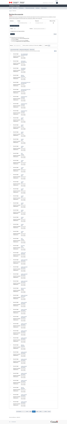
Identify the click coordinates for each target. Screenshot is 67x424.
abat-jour (23, 76)
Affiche (40, 45)
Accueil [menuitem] (10, 8)
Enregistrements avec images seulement (17, 31)
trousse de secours (24, 97)
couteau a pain (23, 253)
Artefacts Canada (14, 6)
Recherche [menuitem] (15, 8)
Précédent (19, 411)
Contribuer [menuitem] (38, 8)
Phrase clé (37, 20)
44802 (37, 412)
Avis (9, 421)
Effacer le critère (52, 20)
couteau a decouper (24, 260)
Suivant (49, 411)
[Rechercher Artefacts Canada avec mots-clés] (12, 34)
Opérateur (12, 20)
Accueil (10, 10)
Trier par (11, 45)
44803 (41, 412)
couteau (22, 118)
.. (25, 412)
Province (31, 28)
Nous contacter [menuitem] (44, 8)
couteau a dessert (24, 303)
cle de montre (24, 62)
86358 (46, 412)
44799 (27, 412)
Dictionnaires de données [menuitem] (30, 8)
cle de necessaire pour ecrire (25, 83)
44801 (34, 412)
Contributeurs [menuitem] (21, 8)
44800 (31, 412)
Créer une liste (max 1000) (14, 49)
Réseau (11, 28)
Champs (18, 20)
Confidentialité (14, 421)
